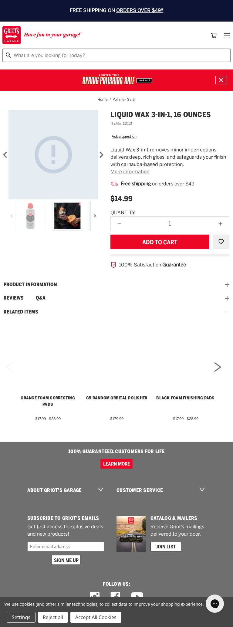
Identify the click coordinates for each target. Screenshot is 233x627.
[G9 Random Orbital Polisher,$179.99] (117, 351)
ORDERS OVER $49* (139, 10)
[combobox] (116, 55)
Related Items (116, 312)
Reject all (53, 617)
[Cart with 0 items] (214, 36)
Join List (166, 547)
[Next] (101, 155)
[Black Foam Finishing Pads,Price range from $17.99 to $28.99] (185, 351)
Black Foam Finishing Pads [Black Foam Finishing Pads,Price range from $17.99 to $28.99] (185, 398)
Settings (21, 617)
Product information (116, 285)
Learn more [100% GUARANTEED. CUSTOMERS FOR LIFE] (116, 464)
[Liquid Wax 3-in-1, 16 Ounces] (53, 154)
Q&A (41, 298)
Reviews (14, 298)
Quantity (122, 212)
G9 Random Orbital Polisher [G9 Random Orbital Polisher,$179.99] (116, 398)
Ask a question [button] (124, 136)
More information (129, 172)
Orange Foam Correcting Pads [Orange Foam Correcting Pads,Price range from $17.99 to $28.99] (48, 401)
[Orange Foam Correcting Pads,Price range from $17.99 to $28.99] (48, 351)
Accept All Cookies (95, 617)
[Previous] (11, 216)
